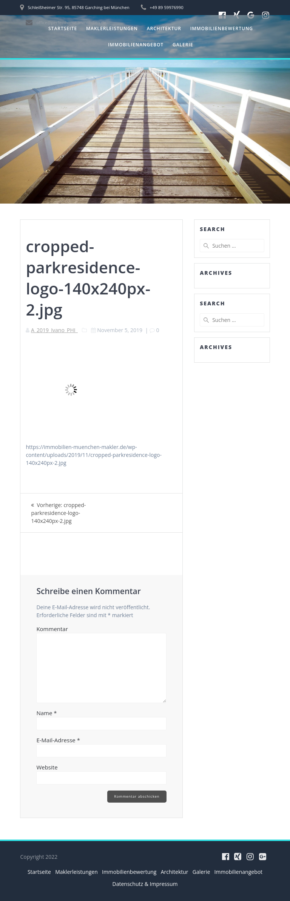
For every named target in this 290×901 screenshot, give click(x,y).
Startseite (62, 28)
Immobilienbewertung (221, 28)
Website (46, 767)
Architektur (164, 28)
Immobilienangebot (136, 44)
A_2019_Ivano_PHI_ (54, 330)
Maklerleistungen (112, 28)
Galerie (183, 44)
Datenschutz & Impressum (145, 883)
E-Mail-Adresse (58, 740)
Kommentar (52, 629)
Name (46, 713)
